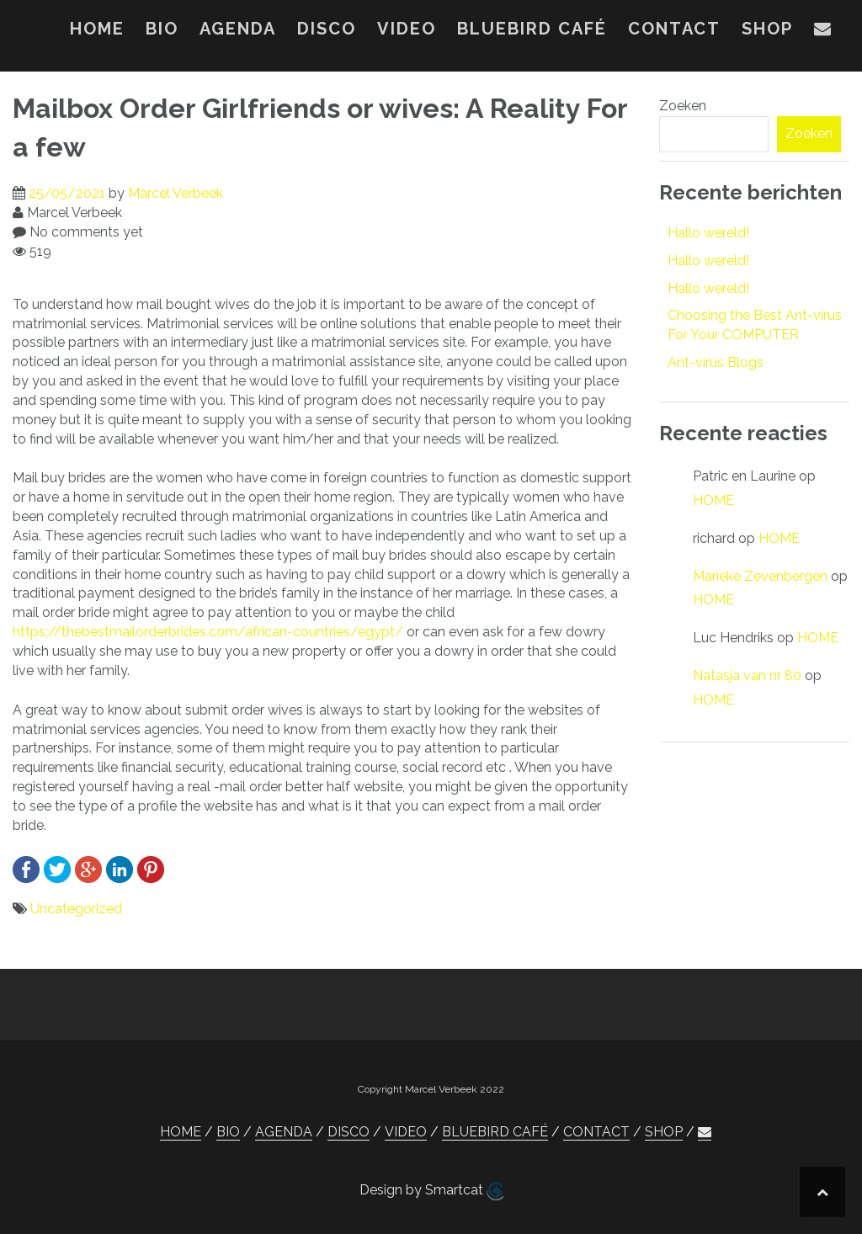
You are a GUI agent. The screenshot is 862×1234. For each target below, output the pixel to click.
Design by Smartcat (431, 1191)
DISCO (326, 29)
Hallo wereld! (708, 233)
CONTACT (674, 29)
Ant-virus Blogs (716, 362)
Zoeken (682, 106)
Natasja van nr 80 (747, 675)
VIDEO (406, 29)
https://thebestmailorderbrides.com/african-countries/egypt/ (208, 632)
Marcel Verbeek (175, 193)
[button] (823, 32)
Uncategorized (76, 909)
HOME (97, 29)
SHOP (767, 29)
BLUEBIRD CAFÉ (532, 29)
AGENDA (238, 29)
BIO (162, 29)
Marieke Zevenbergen (760, 576)
